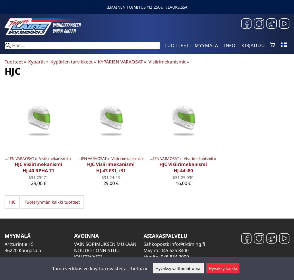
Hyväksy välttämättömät (178, 268)
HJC (12, 202)
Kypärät (38, 62)
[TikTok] (271, 24)
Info (230, 45)
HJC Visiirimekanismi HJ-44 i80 (183, 167)
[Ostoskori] (272, 45)
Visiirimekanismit (168, 62)
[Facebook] (246, 24)
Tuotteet (177, 45)
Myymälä (206, 45)
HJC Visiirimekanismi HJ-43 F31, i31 (111, 167)
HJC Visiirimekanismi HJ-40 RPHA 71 (38, 167)
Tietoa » (138, 268)
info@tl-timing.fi (187, 244)
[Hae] (82, 45)
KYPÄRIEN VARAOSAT (122, 62)
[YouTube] (284, 24)
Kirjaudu (253, 45)
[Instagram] (259, 24)
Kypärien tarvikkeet (73, 62)
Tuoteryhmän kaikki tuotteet (52, 202)
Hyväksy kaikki (223, 268)
